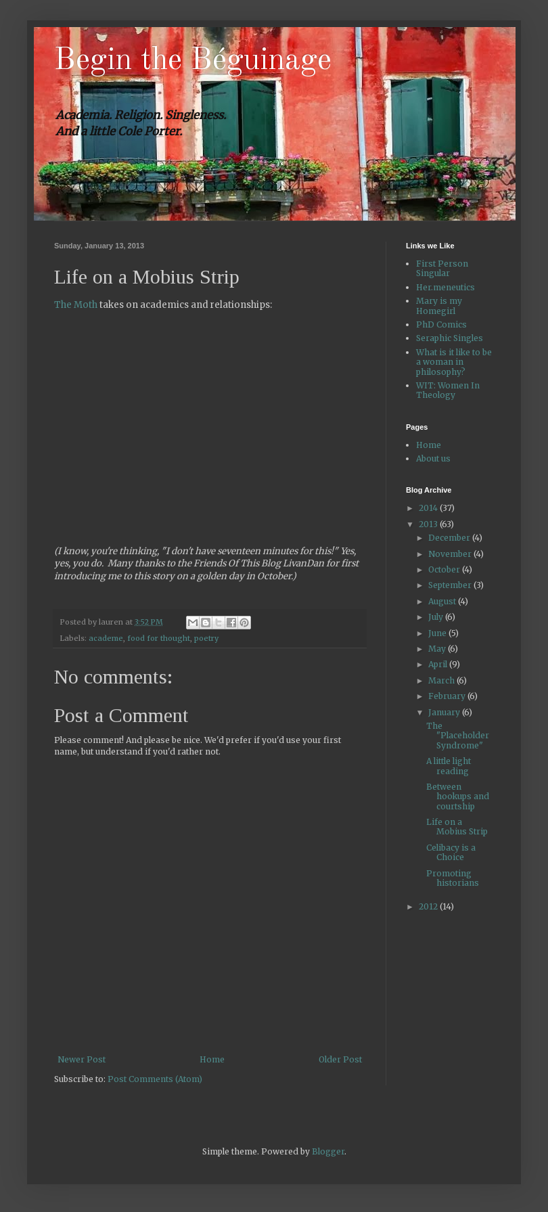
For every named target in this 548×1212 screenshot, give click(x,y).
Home (212, 1059)
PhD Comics (441, 324)
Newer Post (82, 1059)
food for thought (158, 638)
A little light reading (448, 766)
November (451, 554)
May (438, 649)
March (442, 680)
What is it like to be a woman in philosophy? (454, 362)
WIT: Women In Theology (448, 390)
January (445, 712)
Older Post (340, 1059)
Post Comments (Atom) (155, 1079)
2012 (429, 906)
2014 (429, 508)
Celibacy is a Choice (451, 852)
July (436, 617)
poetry (206, 638)
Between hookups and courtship (457, 796)
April (438, 664)
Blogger (328, 1151)
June (438, 633)
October (445, 569)
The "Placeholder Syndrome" (457, 735)
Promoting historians (452, 878)
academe (106, 638)
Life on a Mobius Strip (457, 826)
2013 (429, 524)
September (451, 585)
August (443, 601)
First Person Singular (442, 268)
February (447, 696)
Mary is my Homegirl (439, 305)
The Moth (75, 305)
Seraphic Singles (449, 338)
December (450, 538)
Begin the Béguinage (193, 60)
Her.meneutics (445, 287)
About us (433, 458)
